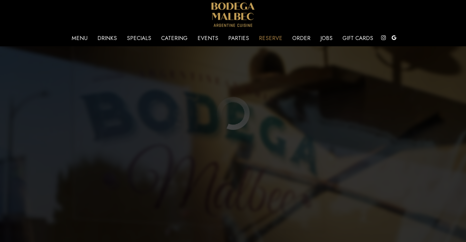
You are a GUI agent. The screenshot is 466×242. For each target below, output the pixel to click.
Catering (174, 38)
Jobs (326, 38)
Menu (80, 38)
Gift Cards (357, 38)
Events (207, 38)
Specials (139, 38)
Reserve (270, 38)
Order (301, 38)
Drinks (107, 38)
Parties (238, 38)
